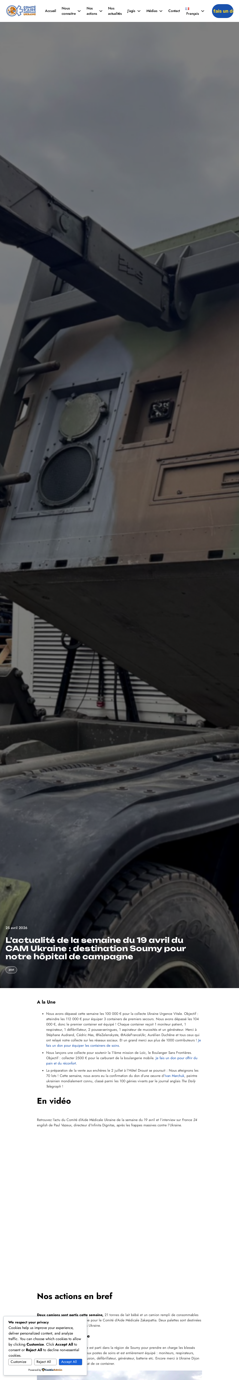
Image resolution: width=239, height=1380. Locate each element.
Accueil (50, 10)
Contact (174, 10)
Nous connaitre (69, 11)
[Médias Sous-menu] (161, 11)
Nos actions (92, 11)
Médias (151, 10)
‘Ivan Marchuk (174, 1075)
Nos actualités (115, 11)
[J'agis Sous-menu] (139, 11)
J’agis (131, 10)
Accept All (69, 1361)
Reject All (43, 1361)
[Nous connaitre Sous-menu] (79, 11)
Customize (18, 1361)
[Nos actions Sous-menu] (101, 11)
